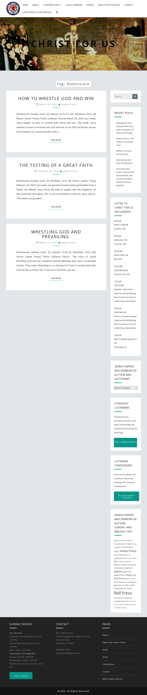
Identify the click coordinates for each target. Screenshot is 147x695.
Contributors (51, 5)
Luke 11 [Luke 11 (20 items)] (122, 562)
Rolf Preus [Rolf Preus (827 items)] (123, 593)
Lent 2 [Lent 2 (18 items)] (130, 558)
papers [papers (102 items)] (118, 571)
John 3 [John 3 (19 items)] (116, 555)
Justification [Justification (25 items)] (118, 558)
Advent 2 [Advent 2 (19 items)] (123, 541)
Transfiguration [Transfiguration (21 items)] (119, 601)
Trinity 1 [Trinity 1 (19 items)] (127, 601)
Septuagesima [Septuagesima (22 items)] (119, 598)
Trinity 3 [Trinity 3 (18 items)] (116, 605)
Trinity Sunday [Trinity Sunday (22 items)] (121, 608)
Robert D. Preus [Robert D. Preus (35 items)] (125, 588)
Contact (128, 5)
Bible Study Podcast (109, 5)
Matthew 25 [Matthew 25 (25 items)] (128, 568)
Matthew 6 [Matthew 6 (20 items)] (125, 565)
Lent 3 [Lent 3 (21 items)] (134, 558)
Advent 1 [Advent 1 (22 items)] (117, 541)
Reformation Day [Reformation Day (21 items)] (119, 585)
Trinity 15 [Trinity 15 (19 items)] (128, 605)
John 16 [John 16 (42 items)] (122, 555)
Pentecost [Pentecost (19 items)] (121, 582)
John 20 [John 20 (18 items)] (128, 555)
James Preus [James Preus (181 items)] (127, 551)
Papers (90, 5)
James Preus (68, 104)
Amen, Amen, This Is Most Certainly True (125, 141)
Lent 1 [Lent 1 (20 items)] (126, 558)
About (35, 5)
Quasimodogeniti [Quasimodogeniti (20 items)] (131, 582)
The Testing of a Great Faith (56, 165)
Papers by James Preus (114, 642)
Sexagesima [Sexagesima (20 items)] (128, 598)
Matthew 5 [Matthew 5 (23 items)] (118, 565)
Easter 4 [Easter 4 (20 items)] (123, 544)
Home (25, 5)
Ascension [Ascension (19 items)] (117, 544)
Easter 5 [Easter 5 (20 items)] (129, 544)
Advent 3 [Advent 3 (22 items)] (130, 541)
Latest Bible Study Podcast (37, 12)
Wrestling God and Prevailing (56, 234)
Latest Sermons (74, 5)
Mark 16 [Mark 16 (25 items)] (128, 561)
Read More (57, 139)
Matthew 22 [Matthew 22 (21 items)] (120, 568)
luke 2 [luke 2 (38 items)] (116, 561)
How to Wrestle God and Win (56, 98)
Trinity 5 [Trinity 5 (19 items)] (122, 605)
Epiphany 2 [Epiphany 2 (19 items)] (118, 547)
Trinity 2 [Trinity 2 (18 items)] (133, 601)
